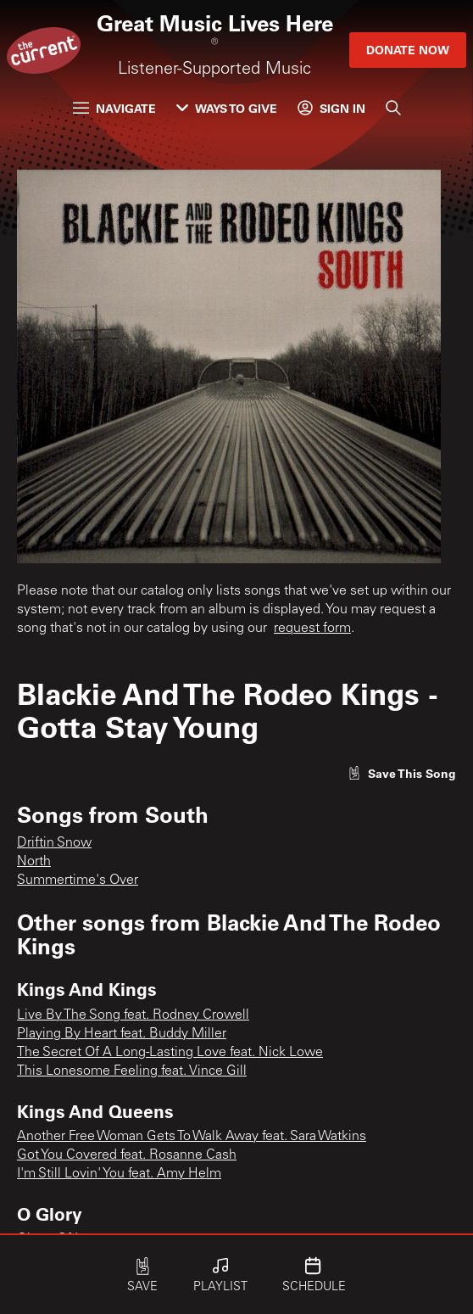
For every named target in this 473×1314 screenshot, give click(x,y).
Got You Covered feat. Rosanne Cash (126, 1155)
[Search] (393, 108)
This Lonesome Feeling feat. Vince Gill (132, 1071)
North (34, 862)
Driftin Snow (54, 843)
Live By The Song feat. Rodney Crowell (133, 1015)
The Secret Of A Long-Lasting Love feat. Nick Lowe (170, 1053)
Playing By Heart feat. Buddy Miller (121, 1034)
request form (312, 628)
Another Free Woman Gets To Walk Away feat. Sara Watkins (191, 1136)
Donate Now (407, 50)
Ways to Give (226, 108)
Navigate (114, 108)
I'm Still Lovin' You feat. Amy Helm (119, 1174)
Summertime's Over (77, 880)
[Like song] (402, 773)
